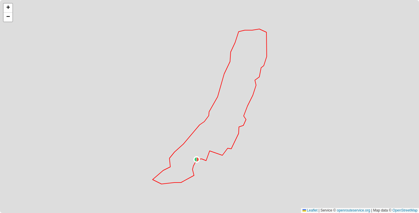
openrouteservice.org (353, 210)
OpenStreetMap (405, 210)
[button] (196, 159)
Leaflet (310, 210)
